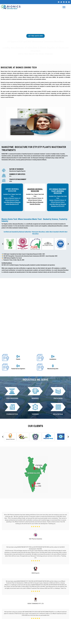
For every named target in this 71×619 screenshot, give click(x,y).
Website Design (55, 617)
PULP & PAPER (58, 346)
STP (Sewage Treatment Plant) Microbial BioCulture (57, 192)
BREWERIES (35, 346)
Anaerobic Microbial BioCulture (35, 191)
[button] (3, 244)
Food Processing (12, 346)
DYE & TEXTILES (58, 362)
